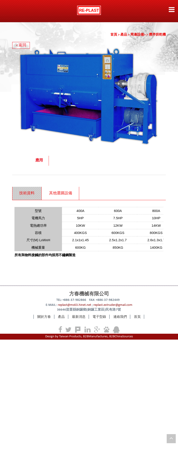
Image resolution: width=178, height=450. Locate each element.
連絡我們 (120, 317)
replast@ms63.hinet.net (74, 305)
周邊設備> (139, 34)
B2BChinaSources (121, 336)
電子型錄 (99, 317)
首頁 (115, 34)
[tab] (27, 193)
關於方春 (44, 317)
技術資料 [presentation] (27, 193)
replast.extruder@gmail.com (112, 305)
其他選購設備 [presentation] (60, 193)
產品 (125, 34)
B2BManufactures (95, 336)
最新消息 (78, 317)
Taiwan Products (70, 336)
